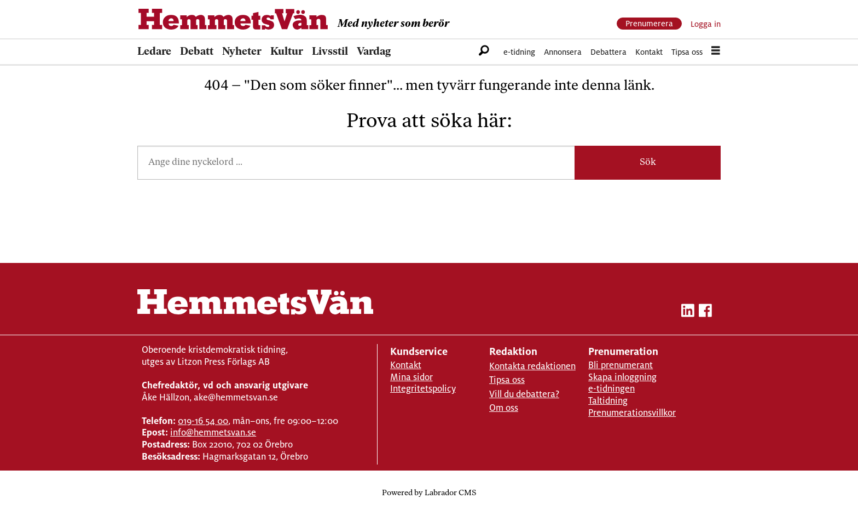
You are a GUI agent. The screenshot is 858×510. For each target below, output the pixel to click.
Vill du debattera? (524, 394)
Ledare (154, 52)
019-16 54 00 (203, 421)
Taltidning (608, 400)
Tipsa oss (687, 52)
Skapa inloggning (622, 377)
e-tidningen (611, 388)
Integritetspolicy (423, 388)
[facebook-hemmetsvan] (705, 312)
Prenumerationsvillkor (632, 413)
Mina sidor (411, 377)
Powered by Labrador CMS (429, 493)
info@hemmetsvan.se (213, 432)
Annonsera (563, 52)
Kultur (286, 52)
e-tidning (519, 52)
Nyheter (242, 52)
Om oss (503, 408)
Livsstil (330, 52)
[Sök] (484, 52)
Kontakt (649, 52)
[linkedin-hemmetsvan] (687, 312)
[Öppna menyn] (715, 52)
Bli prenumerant (620, 365)
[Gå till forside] (233, 19)
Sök (648, 162)
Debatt (196, 52)
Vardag (374, 52)
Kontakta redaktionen (532, 366)
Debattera (608, 52)
